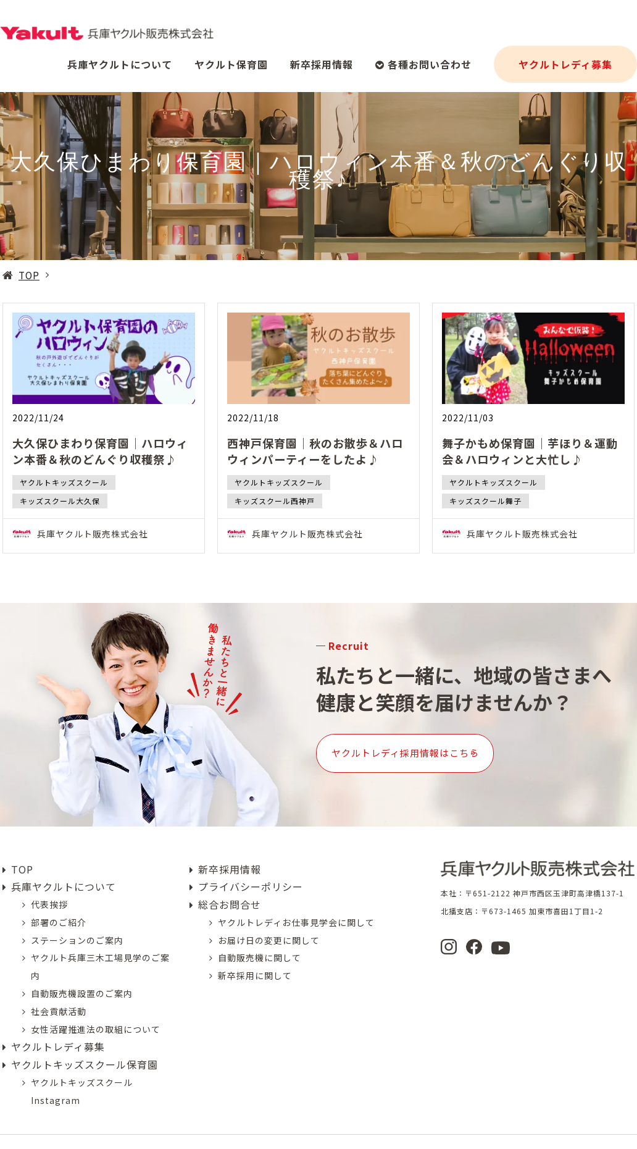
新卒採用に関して (255, 957)
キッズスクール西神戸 (275, 500)
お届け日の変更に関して (269, 921)
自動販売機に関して (259, 939)
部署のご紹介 (58, 904)
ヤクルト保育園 (231, 59)
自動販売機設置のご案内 (82, 975)
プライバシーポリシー (250, 868)
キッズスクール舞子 (485, 500)
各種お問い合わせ (423, 59)
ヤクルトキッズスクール (64, 482)
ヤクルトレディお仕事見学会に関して (296, 904)
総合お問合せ (229, 885)
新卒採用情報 (321, 59)
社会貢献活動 (58, 993)
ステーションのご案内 (77, 921)
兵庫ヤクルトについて (119, 59)
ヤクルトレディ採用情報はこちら (444, 743)
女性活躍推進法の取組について (95, 1010)
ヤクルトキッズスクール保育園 (84, 1046)
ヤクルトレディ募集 (565, 59)
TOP (29, 275)
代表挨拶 (49, 886)
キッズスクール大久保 (60, 500)
